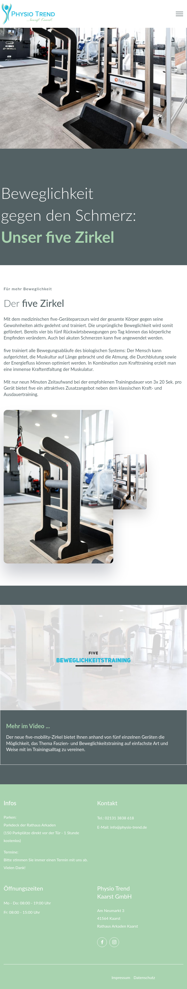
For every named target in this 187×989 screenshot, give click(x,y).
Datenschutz (144, 977)
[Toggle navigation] (179, 13)
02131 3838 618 (119, 817)
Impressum (121, 977)
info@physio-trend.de (128, 827)
